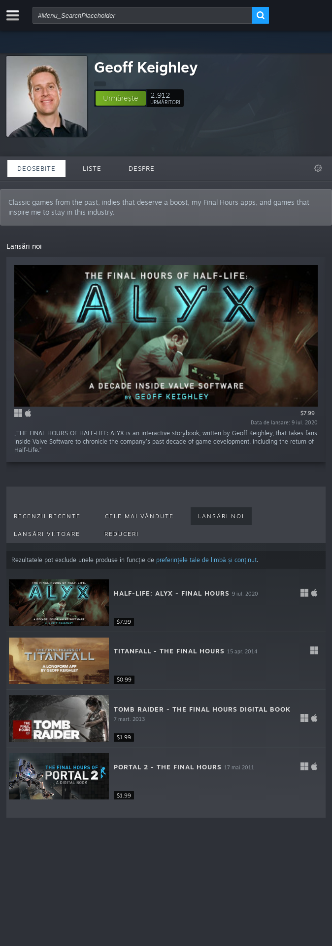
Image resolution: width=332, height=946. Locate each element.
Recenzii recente (47, 516)
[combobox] (142, 15)
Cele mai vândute (139, 516)
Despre (142, 168)
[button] (120, 98)
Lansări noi (221, 516)
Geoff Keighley (146, 67)
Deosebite (36, 168)
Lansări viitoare (47, 533)
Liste (92, 168)
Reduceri (121, 533)
